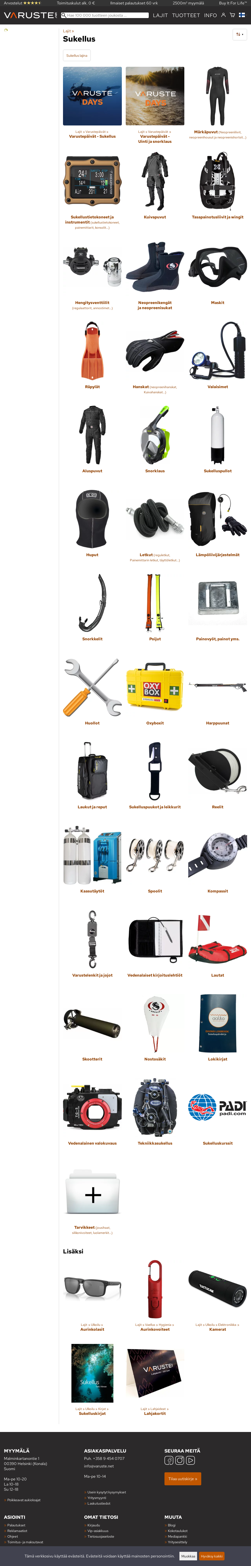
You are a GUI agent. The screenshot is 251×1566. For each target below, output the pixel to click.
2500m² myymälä (188, 3)
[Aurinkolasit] (92, 1300)
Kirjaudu (94, 1525)
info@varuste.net (99, 1466)
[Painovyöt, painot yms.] (217, 614)
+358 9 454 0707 (109, 1458)
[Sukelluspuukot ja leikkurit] (155, 782)
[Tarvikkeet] (92, 1202)
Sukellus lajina (76, 55)
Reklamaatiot (17, 1530)
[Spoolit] (155, 866)
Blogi (172, 1525)
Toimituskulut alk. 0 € (76, 3)
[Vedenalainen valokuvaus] (92, 1118)
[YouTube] (190, 1461)
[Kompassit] (217, 866)
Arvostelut (23, 3)
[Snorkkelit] (92, 614)
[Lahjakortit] (155, 1384)
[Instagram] (179, 1461)
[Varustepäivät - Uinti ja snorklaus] (155, 107)
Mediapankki (177, 1536)
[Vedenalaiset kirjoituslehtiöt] (155, 950)
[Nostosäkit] (155, 1034)
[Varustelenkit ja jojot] (92, 950)
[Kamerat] (217, 1300)
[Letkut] (155, 530)
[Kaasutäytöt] (92, 866)
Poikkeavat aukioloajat (23, 1500)
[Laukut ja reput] (92, 782)
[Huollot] (92, 698)
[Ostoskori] (232, 15)
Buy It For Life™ (233, 3)
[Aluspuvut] (92, 446)
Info (210, 15)
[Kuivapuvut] (155, 193)
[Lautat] (217, 950)
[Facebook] (168, 1461)
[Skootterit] (92, 1034)
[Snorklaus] (155, 446)
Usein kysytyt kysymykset (107, 1492)
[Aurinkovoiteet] (155, 1300)
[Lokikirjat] (217, 1034)
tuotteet (186, 15)
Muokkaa (188, 1556)
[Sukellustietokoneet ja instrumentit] (92, 193)
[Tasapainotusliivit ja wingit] (217, 193)
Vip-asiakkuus (98, 1530)
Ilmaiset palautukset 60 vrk (134, 3)
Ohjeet (12, 1536)
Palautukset (16, 1525)
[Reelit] (217, 782)
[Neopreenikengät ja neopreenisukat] (155, 278)
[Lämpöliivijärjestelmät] (217, 530)
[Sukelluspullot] (217, 446)
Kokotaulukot (178, 1530)
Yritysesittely (177, 1542)
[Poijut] (155, 614)
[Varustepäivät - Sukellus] (92, 107)
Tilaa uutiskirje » (182, 1478)
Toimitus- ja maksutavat (25, 1542)
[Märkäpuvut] (217, 107)
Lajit (160, 15)
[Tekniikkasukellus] (155, 1118)
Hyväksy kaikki (212, 1556)
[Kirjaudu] (223, 15)
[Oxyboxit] (155, 698)
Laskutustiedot (99, 1503)
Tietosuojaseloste (101, 1536)
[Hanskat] (155, 362)
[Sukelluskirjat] (92, 1384)
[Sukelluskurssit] (217, 1118)
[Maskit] (217, 278)
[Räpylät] (92, 362)
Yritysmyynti (97, 1497)
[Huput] (92, 530)
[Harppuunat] (217, 698)
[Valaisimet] (217, 362)
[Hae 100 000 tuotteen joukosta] (105, 15)
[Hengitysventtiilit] (92, 278)
